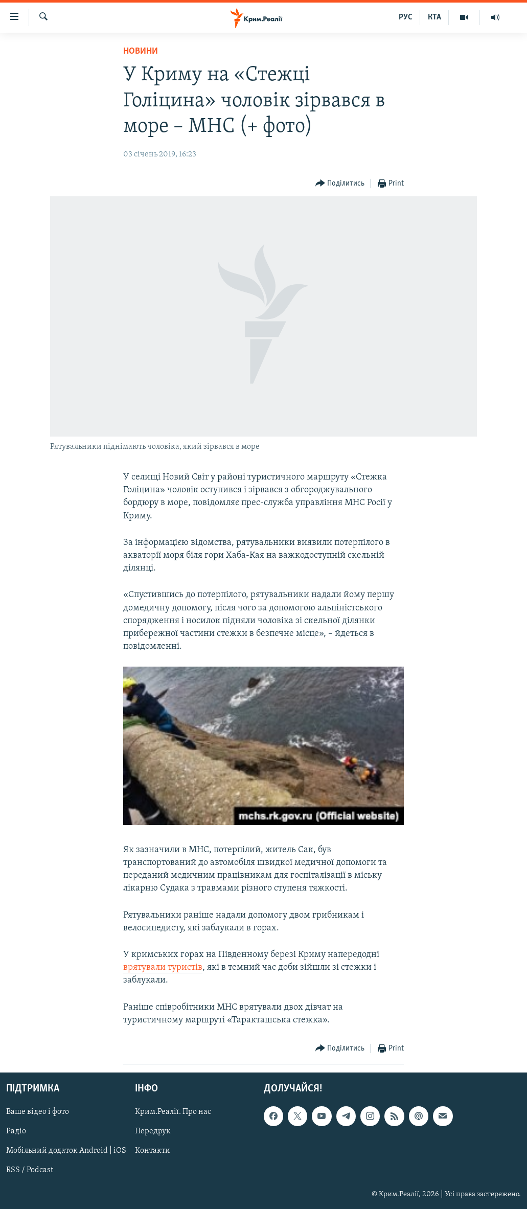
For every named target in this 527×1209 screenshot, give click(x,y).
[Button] (340, 184)
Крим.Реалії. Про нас (173, 1112)
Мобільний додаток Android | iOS (66, 1151)
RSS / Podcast (29, 1170)
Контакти (152, 1151)
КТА (434, 17)
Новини (140, 51)
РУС (406, 17)
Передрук (153, 1131)
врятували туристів (162, 967)
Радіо (16, 1131)
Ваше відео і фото (37, 1112)
